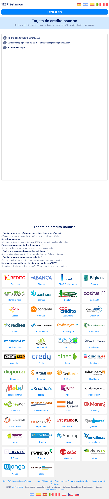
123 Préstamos (17, 487)
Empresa (72, 481)
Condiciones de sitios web (54, 490)
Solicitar (81, 481)
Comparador (60, 481)
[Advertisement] (54, 202)
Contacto (54, 484)
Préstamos (13, 481)
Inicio (4, 481)
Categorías (54, 12)
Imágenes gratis (99, 481)
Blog (88, 481)
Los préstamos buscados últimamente (36, 481)
